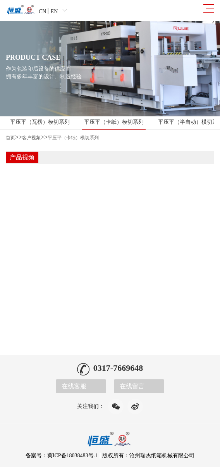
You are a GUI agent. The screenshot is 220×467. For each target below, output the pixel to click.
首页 (10, 137)
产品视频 (22, 157)
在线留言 (132, 386)
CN (42, 11)
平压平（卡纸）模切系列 (114, 122)
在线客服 (74, 386)
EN (54, 11)
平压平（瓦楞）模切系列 (40, 122)
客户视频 (31, 137)
